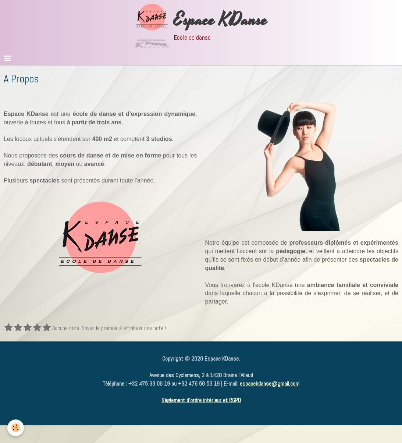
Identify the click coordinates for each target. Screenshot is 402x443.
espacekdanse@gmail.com (269, 383)
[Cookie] (15, 427)
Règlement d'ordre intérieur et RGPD (201, 400)
